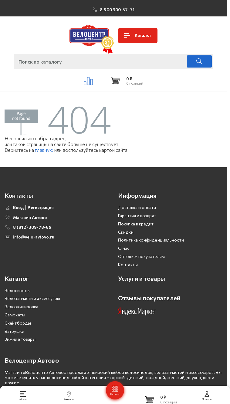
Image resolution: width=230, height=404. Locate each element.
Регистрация (41, 207)
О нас (124, 248)
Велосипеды (18, 290)
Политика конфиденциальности (151, 239)
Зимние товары (20, 339)
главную (44, 150)
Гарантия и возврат (137, 215)
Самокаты (15, 314)
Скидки (126, 232)
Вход (18, 207)
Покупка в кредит (136, 223)
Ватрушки (14, 331)
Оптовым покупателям (141, 256)
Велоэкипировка (21, 306)
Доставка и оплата (137, 207)
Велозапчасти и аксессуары (32, 298)
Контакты (128, 264)
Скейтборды (18, 323)
